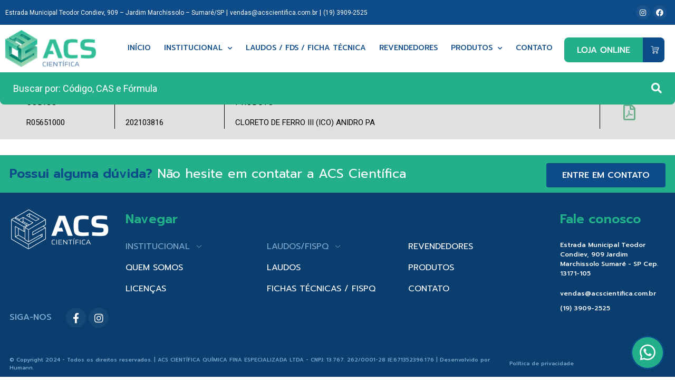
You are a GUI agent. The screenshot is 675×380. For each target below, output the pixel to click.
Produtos (477, 48)
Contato (534, 48)
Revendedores (408, 48)
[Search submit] (656, 88)
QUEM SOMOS (154, 267)
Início (139, 48)
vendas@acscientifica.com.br (273, 12)
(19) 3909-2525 (345, 12)
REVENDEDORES (440, 246)
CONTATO (428, 288)
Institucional (198, 48)
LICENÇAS (146, 288)
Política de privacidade (541, 363)
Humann (21, 368)
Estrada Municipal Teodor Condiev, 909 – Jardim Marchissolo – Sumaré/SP (114, 12)
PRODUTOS (431, 267)
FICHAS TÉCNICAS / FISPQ (321, 288)
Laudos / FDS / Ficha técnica (306, 48)
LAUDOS (284, 267)
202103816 (144, 122)
